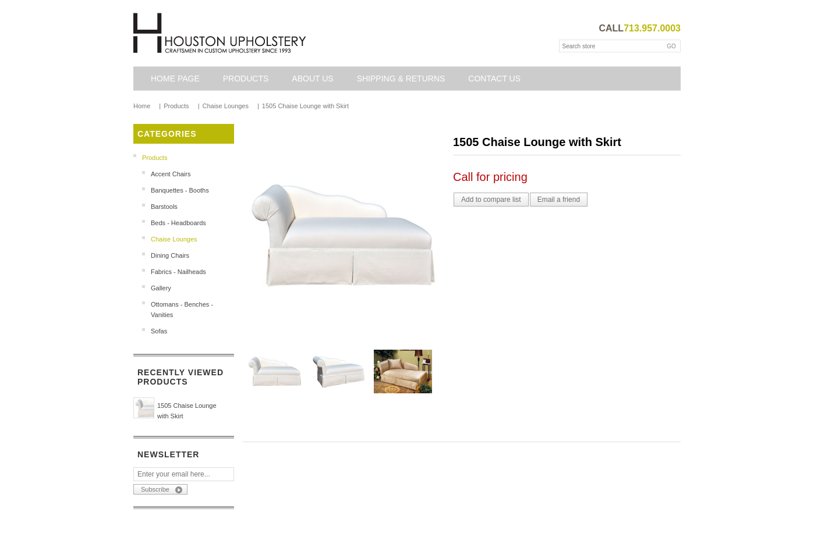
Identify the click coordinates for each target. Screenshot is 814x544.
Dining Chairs (170, 255)
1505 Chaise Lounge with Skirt (187, 410)
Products (246, 78)
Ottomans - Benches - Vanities (182, 309)
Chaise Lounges (174, 239)
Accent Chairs (170, 173)
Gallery (161, 288)
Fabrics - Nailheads (178, 271)
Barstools (164, 206)
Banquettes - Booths (180, 190)
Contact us (494, 78)
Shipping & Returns (401, 78)
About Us (312, 78)
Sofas (159, 331)
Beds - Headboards (178, 222)
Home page (175, 78)
